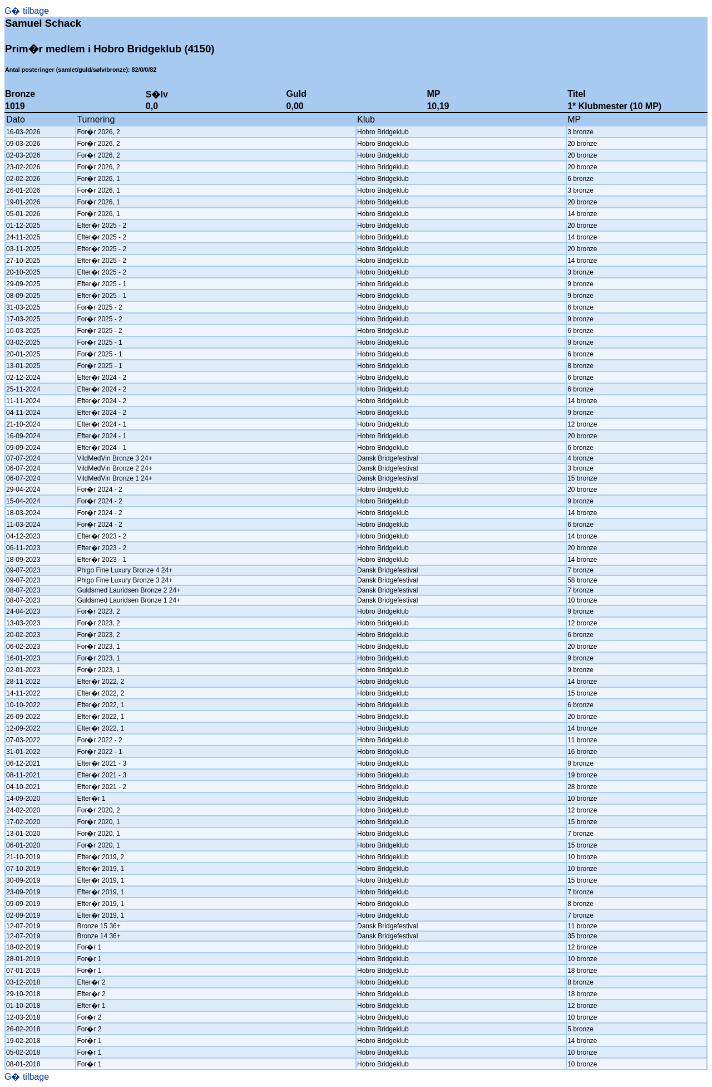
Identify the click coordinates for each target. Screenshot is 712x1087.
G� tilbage (26, 11)
